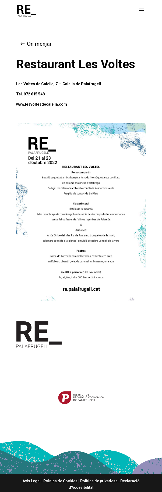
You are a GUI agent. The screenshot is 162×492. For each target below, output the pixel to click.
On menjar (39, 44)
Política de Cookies (60, 481)
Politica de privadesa (99, 481)
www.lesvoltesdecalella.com (41, 104)
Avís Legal (32, 481)
